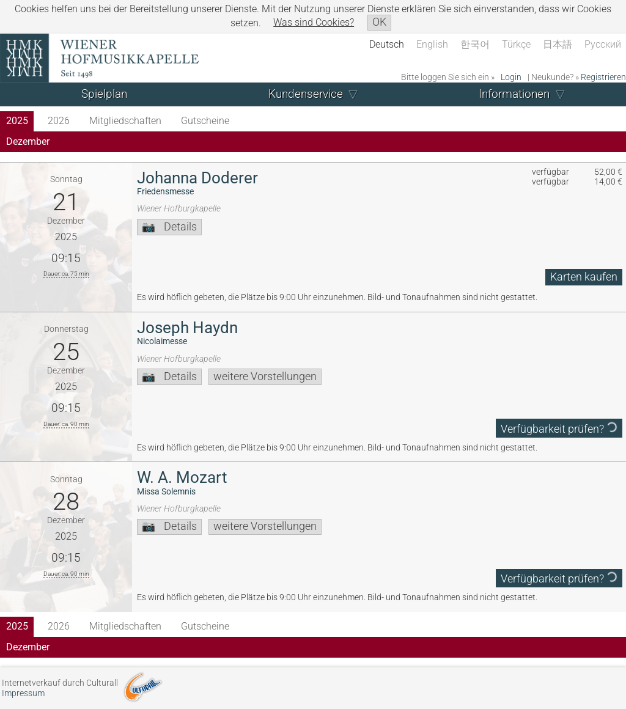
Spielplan (104, 94)
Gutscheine (205, 121)
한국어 (475, 44)
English (432, 44)
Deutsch (386, 44)
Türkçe (516, 44)
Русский (602, 44)
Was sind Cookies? (313, 22)
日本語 (557, 44)
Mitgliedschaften (125, 121)
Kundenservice (305, 94)
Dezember (28, 141)
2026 (59, 121)
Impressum (23, 693)
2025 (17, 121)
